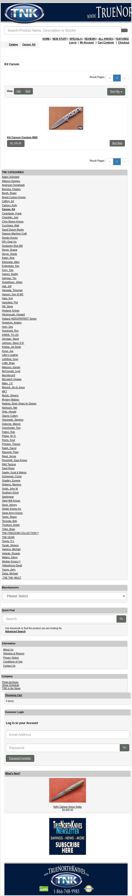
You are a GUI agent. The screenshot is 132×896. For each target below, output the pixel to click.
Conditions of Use (13, 661)
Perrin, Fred (8, 440)
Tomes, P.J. (8, 541)
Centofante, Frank (12, 213)
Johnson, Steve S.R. (13, 343)
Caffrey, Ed (8, 201)
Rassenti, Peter (10, 452)
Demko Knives (10, 237)
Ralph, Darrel (9, 448)
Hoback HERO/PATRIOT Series (19, 318)
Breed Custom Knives (14, 197)
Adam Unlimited (10, 177)
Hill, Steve (7, 306)
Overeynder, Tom (11, 428)
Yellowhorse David (12, 565)
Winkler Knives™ (11, 561)
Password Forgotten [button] (20, 758)
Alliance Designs (11, 181)
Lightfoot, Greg (10, 359)
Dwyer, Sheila (9, 254)
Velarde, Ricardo (11, 553)
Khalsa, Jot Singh (11, 347)
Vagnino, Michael (11, 549)
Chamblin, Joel (10, 217)
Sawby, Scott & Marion (14, 472)
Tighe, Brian (8, 529)
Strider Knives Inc (11, 508)
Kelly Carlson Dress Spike (67, 806)
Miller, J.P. (7, 383)
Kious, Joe (7, 351)
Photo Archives (10, 682)
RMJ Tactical (9, 464)
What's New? (12, 773)
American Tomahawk (13, 185)
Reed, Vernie (9, 456)
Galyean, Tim (9, 278)
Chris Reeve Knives (13, 221)
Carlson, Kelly (9, 205)
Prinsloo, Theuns (11, 444)
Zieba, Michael (10, 573)
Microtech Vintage (12, 379)
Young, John (8, 569)
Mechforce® (8, 375)
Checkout (123, 42)
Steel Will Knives (11, 500)
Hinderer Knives (10, 310)
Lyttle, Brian (8, 363)
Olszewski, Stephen (13, 419)
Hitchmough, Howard (13, 314)
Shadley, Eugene (11, 480)
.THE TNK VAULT (11, 577)
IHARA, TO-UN (10, 335)
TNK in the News (11, 688)
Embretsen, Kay (10, 266)
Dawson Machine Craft (14, 233)
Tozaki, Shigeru (10, 545)
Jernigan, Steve (10, 339)
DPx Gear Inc (9, 241)
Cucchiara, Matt (10, 225)
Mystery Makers (10, 399)
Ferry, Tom (7, 270)
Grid (27, 91)
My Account (87, 42)
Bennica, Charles (11, 189)
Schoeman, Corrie (12, 476)
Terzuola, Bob (9, 521)
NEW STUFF (59, 39)
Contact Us (9, 665)
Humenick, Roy (10, 330)
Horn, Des (7, 326)
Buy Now (117, 143)
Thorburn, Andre (11, 525)
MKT (4, 391)
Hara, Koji (7, 298)
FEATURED (122, 39)
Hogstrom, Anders (12, 322)
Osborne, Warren (11, 424)
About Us (8, 649)
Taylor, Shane (9, 517)
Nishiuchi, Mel (9, 407)
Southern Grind (10, 492)
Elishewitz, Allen (11, 262)
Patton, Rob (8, 432)
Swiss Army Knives (12, 513)
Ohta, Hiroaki (9, 411)
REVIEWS (90, 39)
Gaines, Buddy (10, 274)
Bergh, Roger (9, 193)
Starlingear (8, 496)
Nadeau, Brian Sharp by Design (19, 403)
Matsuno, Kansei (11, 367)
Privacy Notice (11, 657)
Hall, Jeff (7, 286)
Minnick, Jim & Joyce (13, 387)
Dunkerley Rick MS (12, 246)
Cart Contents (106, 42)
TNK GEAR (8, 537)
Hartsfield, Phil (10, 302)
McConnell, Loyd (11, 371)
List (19, 91)
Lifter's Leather (10, 355)
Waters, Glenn (10, 557)
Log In (72, 42)
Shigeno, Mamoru (11, 484)
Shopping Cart (13, 695)
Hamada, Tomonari (12, 290)
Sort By (116, 91)
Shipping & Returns (13, 653)
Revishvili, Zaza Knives (14, 460)
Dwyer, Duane (9, 249)
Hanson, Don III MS (12, 294)
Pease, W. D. (9, 436)
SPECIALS (76, 39)
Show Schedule (10, 685)
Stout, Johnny (9, 505)
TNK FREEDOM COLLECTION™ (20, 533)
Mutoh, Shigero (10, 395)
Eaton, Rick (8, 258)
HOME (46, 39)
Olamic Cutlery (10, 416)
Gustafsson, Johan (12, 282)
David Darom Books (13, 229)
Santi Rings (8, 468)
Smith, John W (10, 488)
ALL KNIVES (105, 39)
